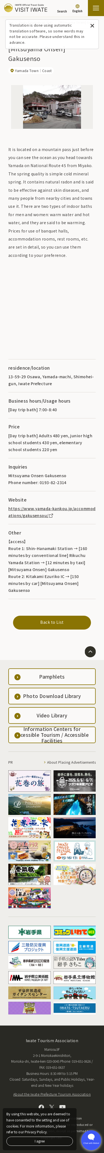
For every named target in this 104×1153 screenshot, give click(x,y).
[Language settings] (77, 9)
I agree (40, 1141)
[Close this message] (92, 26)
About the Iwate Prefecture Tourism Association (52, 1094)
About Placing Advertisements (71, 762)
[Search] (62, 8)
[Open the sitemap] (96, 8)
